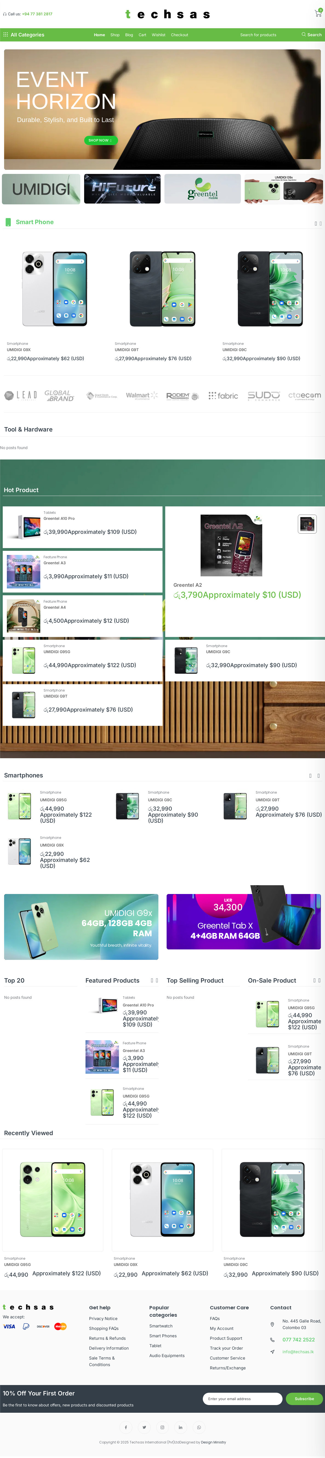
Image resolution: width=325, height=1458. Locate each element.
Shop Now (100, 140)
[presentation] (316, 223)
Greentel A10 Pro (59, 518)
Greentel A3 (55, 562)
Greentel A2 (187, 585)
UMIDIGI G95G (57, 651)
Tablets (50, 512)
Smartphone (17, 343)
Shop (115, 34)
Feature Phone (55, 557)
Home (99, 34)
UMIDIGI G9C (235, 349)
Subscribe (304, 1398)
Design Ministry (213, 1442)
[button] (310, 776)
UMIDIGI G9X (19, 349)
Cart (142, 34)
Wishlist (159, 34)
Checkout (179, 34)
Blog (129, 34)
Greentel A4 (55, 607)
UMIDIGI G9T (127, 349)
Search (312, 34)
